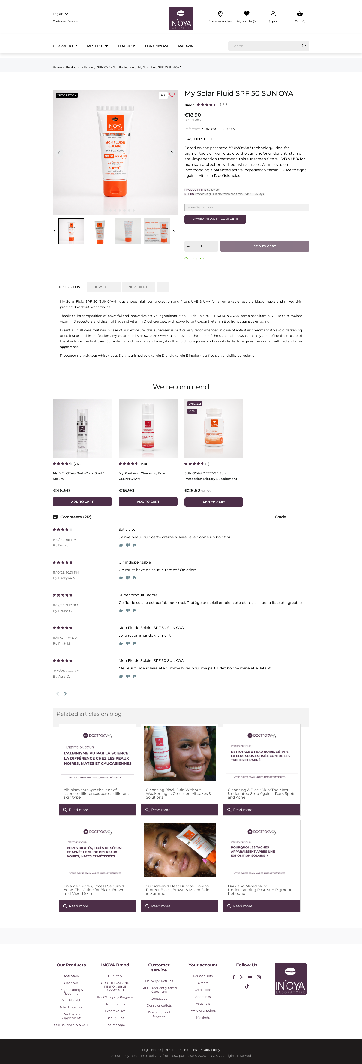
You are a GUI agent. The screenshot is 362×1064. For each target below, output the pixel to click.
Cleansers (71, 983)
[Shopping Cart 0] (300, 17)
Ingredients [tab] (138, 287)
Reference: (192, 129)
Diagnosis (127, 46)
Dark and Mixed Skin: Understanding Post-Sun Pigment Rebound (260, 890)
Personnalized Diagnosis (159, 1014)
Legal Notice (151, 1050)
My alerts (203, 1017)
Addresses (203, 996)
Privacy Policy (209, 1050)
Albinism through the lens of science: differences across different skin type (96, 793)
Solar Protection (71, 1007)
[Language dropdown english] (61, 14)
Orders (203, 983)
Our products (65, 46)
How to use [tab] (104, 287)
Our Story (115, 976)
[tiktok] (247, 986)
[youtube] (250, 977)
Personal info (203, 976)
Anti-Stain (71, 976)
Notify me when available (215, 219)
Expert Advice (115, 1011)
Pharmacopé (115, 1025)
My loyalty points (203, 1010)
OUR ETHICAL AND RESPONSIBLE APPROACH (115, 986)
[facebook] (234, 977)
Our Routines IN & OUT (71, 1025)
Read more (75, 810)
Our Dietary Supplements (71, 1016)
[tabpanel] (115, 152)
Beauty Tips (115, 1018)
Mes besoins (98, 46)
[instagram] (259, 977)
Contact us (159, 998)
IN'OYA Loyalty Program (115, 997)
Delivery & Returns (159, 981)
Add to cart (264, 246)
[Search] (268, 46)
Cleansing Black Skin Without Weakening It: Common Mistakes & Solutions (178, 793)
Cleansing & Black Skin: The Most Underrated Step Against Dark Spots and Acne (261, 793)
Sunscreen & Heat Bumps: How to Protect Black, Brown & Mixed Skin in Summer (177, 890)
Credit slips (203, 990)
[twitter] (241, 977)
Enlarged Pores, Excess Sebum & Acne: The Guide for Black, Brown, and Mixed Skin (94, 890)
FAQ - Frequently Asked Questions (159, 989)
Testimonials (115, 1004)
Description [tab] (69, 287)
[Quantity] (201, 246)
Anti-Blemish (71, 1000)
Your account (203, 965)
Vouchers (203, 1003)
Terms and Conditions (180, 1050)
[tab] (163, 285)
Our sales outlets (159, 1005)
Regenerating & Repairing (71, 991)
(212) (223, 104)
